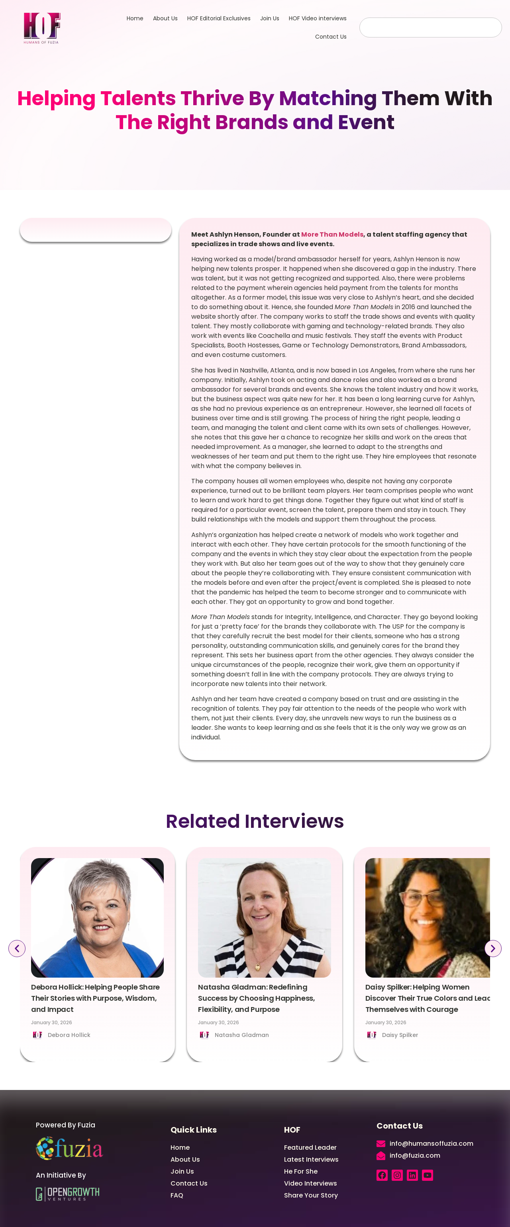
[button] (16, 948)
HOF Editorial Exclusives (219, 18)
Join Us (269, 18)
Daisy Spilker (400, 1035)
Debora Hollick (69, 1035)
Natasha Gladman (242, 1035)
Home (135, 18)
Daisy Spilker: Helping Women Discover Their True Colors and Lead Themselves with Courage (428, 998)
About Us (165, 18)
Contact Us (331, 37)
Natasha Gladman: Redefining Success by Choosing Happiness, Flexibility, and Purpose (256, 998)
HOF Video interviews (318, 18)
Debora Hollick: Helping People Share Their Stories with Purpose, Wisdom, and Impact (95, 998)
